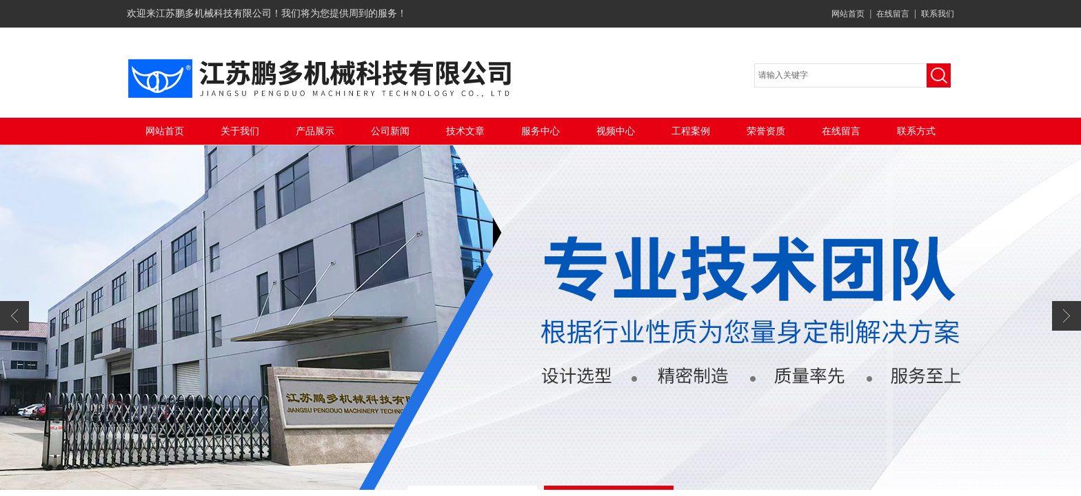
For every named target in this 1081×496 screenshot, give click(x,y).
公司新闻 (390, 131)
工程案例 (690, 131)
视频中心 (615, 131)
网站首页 (848, 14)
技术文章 (465, 131)
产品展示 (315, 131)
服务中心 (540, 131)
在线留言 (892, 14)
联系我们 (937, 14)
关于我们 (240, 131)
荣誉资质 (766, 131)
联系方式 (916, 131)
